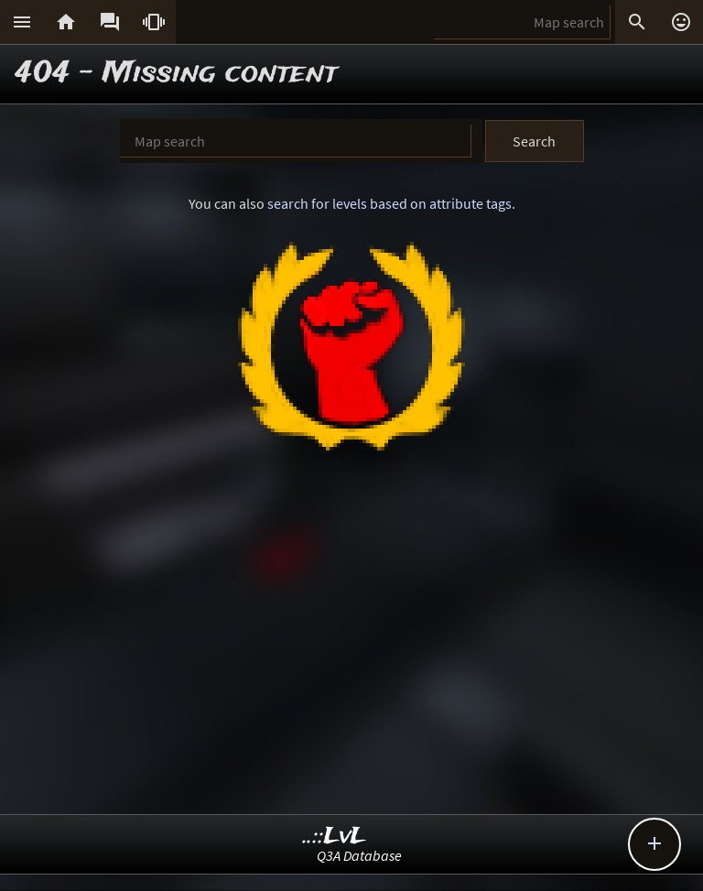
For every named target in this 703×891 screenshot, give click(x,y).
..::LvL (334, 836)
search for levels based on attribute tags (389, 203)
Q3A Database (359, 855)
